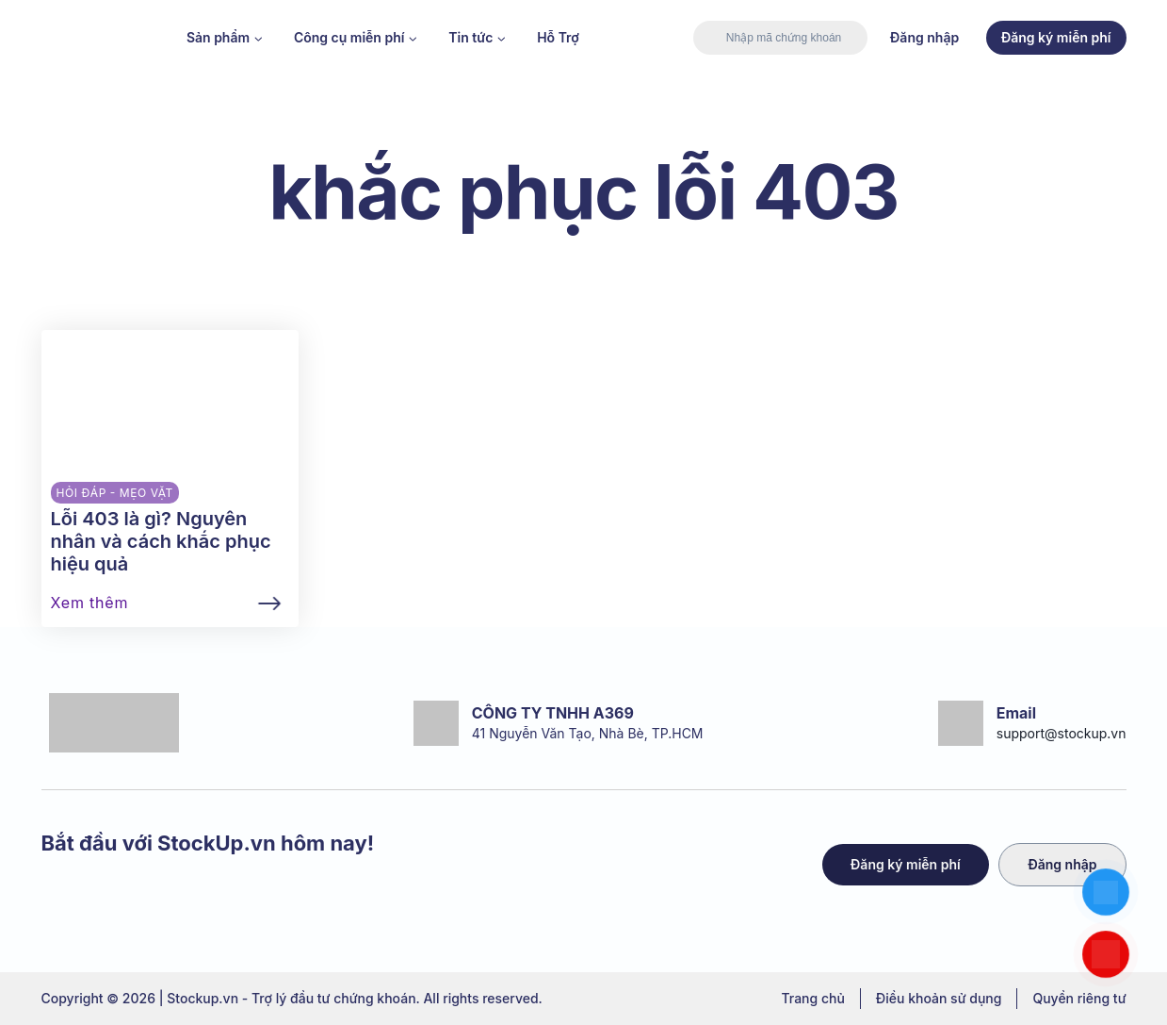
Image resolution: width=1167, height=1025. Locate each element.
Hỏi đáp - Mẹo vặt (115, 493)
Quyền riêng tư (1079, 998)
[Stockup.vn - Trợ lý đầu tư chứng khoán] (97, 38)
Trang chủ (812, 998)
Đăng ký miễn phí (1056, 37)
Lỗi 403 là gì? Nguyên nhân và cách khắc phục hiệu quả (161, 541)
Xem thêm (90, 603)
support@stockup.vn (1061, 733)
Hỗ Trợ (558, 37)
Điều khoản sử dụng (939, 998)
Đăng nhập (924, 37)
